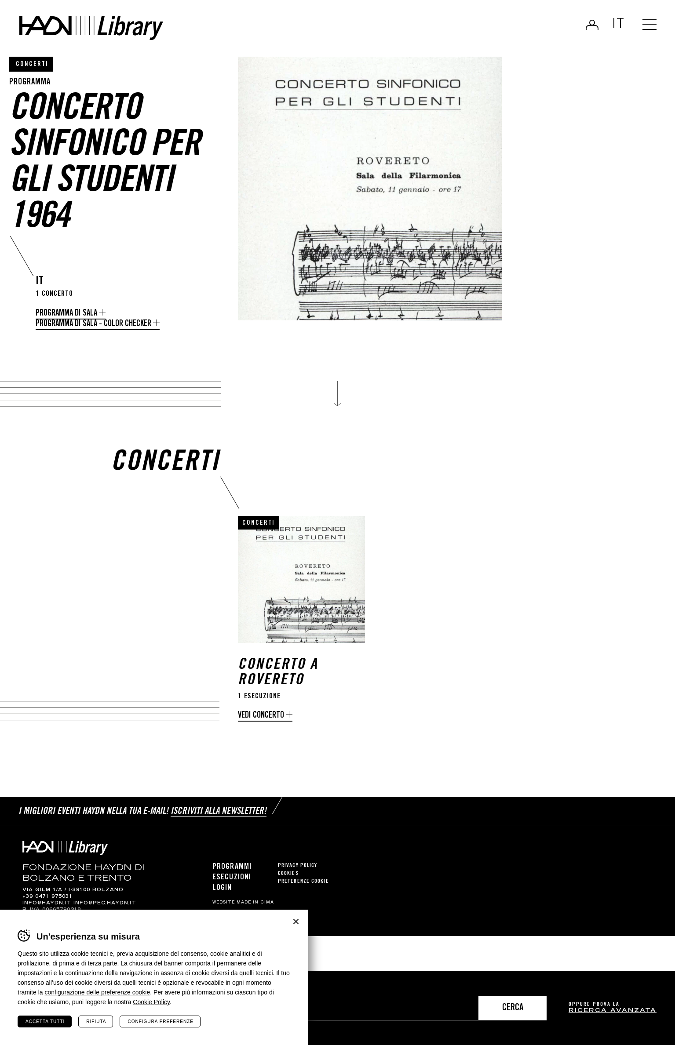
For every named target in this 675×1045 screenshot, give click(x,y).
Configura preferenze (160, 1021)
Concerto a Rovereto (278, 682)
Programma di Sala (66, 313)
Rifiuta (96, 1021)
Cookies (288, 882)
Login (592, 24)
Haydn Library (91, 28)
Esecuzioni (231, 886)
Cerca (512, 1008)
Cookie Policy (151, 1001)
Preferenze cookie (303, 890)
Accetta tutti (45, 1021)
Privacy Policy (297, 875)
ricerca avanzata (613, 1011)
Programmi (232, 876)
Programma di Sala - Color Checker (93, 324)
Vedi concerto (261, 724)
